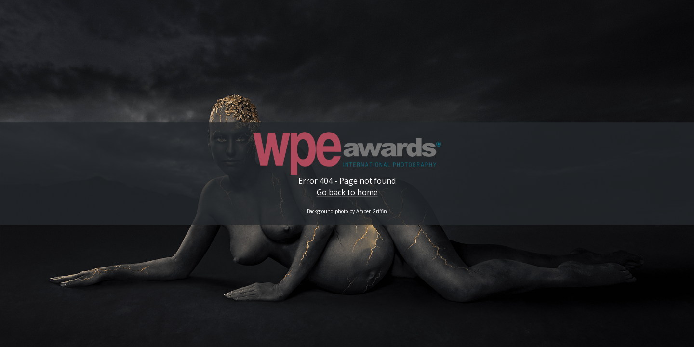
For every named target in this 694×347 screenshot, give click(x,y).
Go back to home (347, 192)
